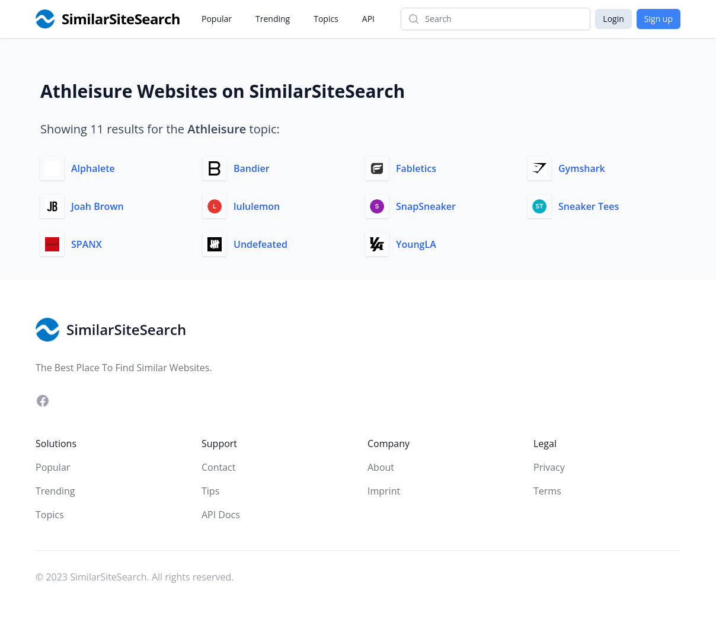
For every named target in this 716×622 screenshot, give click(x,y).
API (368, 18)
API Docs (221, 514)
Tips (210, 490)
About (380, 467)
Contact (218, 467)
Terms (547, 490)
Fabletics (416, 168)
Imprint (383, 490)
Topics (326, 18)
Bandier (252, 168)
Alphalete (93, 168)
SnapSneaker (426, 206)
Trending (272, 18)
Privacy (549, 467)
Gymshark (581, 168)
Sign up (658, 18)
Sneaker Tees (588, 206)
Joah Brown (97, 206)
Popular (217, 18)
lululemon (257, 206)
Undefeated (260, 244)
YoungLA (416, 244)
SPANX (86, 244)
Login (613, 18)
